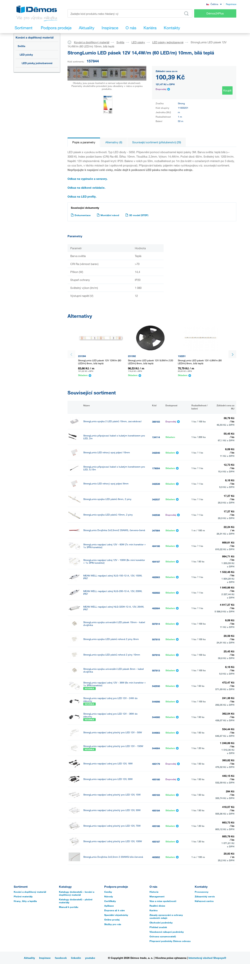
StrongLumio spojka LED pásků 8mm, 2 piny (107, 499)
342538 (156, 514)
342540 (156, 452)
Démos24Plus (215, 13)
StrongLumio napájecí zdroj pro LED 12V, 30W (108, 779)
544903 (156, 732)
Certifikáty (110, 901)
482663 (156, 577)
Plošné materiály (23, 896)
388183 (156, 421)
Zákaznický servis (205, 896)
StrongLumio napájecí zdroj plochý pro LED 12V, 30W (112, 810)
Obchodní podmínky (161, 922)
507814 (156, 623)
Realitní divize (157, 905)
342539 (156, 483)
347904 (156, 530)
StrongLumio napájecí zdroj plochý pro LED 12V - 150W (113, 746)
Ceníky (108, 891)
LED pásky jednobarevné (37, 63)
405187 (156, 841)
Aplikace (109, 905)
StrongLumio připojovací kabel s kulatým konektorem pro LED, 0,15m (114, 468)
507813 (156, 670)
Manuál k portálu (68, 906)
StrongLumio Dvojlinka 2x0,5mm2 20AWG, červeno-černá (114, 530)
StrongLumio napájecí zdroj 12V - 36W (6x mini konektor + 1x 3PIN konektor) (114, 684)
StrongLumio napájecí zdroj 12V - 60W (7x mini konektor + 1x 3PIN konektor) (114, 546)
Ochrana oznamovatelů (162, 936)
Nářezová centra (204, 901)
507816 (156, 654)
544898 (156, 701)
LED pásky (26, 54)
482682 (156, 592)
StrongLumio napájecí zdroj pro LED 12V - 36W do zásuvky (110, 715)
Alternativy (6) (113, 142)
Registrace (231, 4)
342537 (156, 499)
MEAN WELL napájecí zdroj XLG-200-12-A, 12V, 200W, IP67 (112, 592)
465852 (156, 857)
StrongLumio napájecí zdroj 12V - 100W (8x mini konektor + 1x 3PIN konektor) (114, 561)
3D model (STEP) (136, 215)
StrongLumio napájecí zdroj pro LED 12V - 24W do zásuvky (110, 699)
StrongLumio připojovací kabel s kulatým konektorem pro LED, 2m (114, 437)
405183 (156, 794)
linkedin (76, 957)
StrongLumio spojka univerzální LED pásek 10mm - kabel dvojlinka (114, 623)
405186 (156, 826)
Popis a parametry (83, 142)
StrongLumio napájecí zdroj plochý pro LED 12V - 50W (112, 732)
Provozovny (201, 891)
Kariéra (153, 910)
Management (157, 896)
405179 (156, 763)
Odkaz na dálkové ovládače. (86, 187)
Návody (108, 896)
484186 (156, 546)
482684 (156, 608)
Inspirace (45, 957)
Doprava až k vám (114, 910)
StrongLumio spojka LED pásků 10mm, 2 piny (108, 514)
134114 (156, 437)
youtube (90, 957)
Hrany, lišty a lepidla (25, 901)
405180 (156, 779)
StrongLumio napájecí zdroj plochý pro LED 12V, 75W (112, 825)
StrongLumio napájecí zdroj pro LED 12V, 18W (108, 763)
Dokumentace (81, 215)
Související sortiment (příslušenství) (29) (156, 142)
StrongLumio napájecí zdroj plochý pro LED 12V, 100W (112, 841)
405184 (156, 810)
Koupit (227, 90)
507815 (156, 639)
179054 (156, 468)
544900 (156, 717)
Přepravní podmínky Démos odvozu (170, 941)
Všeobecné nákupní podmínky (166, 931)
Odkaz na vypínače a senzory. (88, 178)
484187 (156, 561)
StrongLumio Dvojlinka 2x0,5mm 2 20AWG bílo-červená (113, 856)
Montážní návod (108, 215)
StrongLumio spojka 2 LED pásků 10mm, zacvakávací (112, 421)
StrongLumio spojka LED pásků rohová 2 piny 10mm (111, 654)
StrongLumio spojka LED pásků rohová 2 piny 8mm (111, 639)
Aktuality (29, 957)
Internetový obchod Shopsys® (207, 957)
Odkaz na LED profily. (82, 196)
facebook (61, 957)
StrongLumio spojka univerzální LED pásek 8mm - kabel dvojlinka (113, 670)
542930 (156, 686)
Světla (21, 46)
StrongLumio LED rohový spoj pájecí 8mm (106, 483)
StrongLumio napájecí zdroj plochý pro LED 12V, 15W (112, 794)
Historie (153, 891)
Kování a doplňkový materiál (35, 37)
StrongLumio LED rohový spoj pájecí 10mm (106, 452)
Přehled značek (158, 927)
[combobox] (214, 4)
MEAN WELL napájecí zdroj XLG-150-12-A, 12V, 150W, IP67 (112, 577)
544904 (156, 748)
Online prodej (112, 919)
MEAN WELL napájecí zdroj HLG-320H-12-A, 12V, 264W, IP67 (113, 608)
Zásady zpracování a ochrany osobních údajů (166, 916)
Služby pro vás (112, 924)
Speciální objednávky (116, 914)
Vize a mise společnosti (162, 901)
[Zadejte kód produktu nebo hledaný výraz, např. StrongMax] (130, 13)
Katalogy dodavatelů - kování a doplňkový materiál (76, 893)
